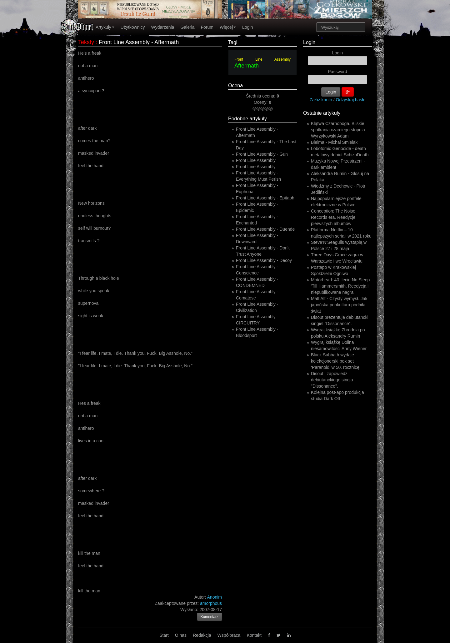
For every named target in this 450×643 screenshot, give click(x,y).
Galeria (187, 27)
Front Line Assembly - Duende (265, 229)
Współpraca (228, 635)
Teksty (86, 42)
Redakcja (202, 635)
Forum (207, 27)
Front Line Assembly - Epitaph (265, 197)
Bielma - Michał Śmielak (334, 142)
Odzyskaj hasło (351, 99)
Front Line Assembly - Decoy (264, 260)
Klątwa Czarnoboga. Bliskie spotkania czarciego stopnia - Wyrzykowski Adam (339, 129)
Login (247, 27)
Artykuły (105, 27)
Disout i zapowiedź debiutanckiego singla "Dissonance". (332, 380)
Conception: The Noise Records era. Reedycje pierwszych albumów (333, 217)
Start (164, 635)
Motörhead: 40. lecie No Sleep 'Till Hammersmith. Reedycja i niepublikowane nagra (340, 286)
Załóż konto (321, 99)
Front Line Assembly (262, 59)
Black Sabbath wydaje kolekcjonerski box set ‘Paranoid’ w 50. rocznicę (335, 361)
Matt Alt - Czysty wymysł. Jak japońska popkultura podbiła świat (339, 305)
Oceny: (261, 102)
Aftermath (246, 66)
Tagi (232, 42)
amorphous (211, 603)
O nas (181, 635)
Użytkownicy (133, 27)
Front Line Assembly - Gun (262, 154)
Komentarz (210, 617)
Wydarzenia (162, 27)
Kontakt (254, 635)
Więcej (228, 27)
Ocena (235, 85)
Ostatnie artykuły (321, 113)
